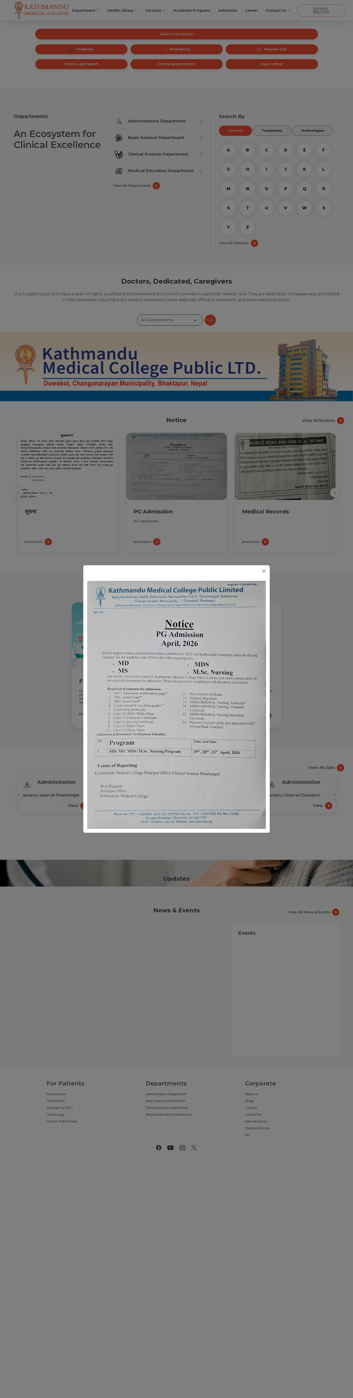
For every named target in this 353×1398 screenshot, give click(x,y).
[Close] (264, 571)
